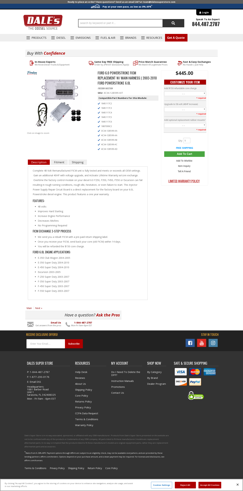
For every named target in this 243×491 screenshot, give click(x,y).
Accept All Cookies (209, 485)
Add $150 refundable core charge (180, 88)
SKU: (101, 93)
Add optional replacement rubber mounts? (184, 120)
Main (29, 308)
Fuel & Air (108, 38)
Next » (38, 308)
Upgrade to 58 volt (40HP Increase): (181, 104)
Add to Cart (184, 154)
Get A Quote (176, 38)
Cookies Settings (161, 485)
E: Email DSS (34, 382)
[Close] (237, 484)
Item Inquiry (184, 165)
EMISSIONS (83, 38)
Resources (154, 38)
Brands (130, 38)
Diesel (61, 38)
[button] (131, 23)
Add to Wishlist (185, 160)
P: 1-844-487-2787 (38, 372)
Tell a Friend (184, 170)
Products (39, 38)
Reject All (185, 485)
